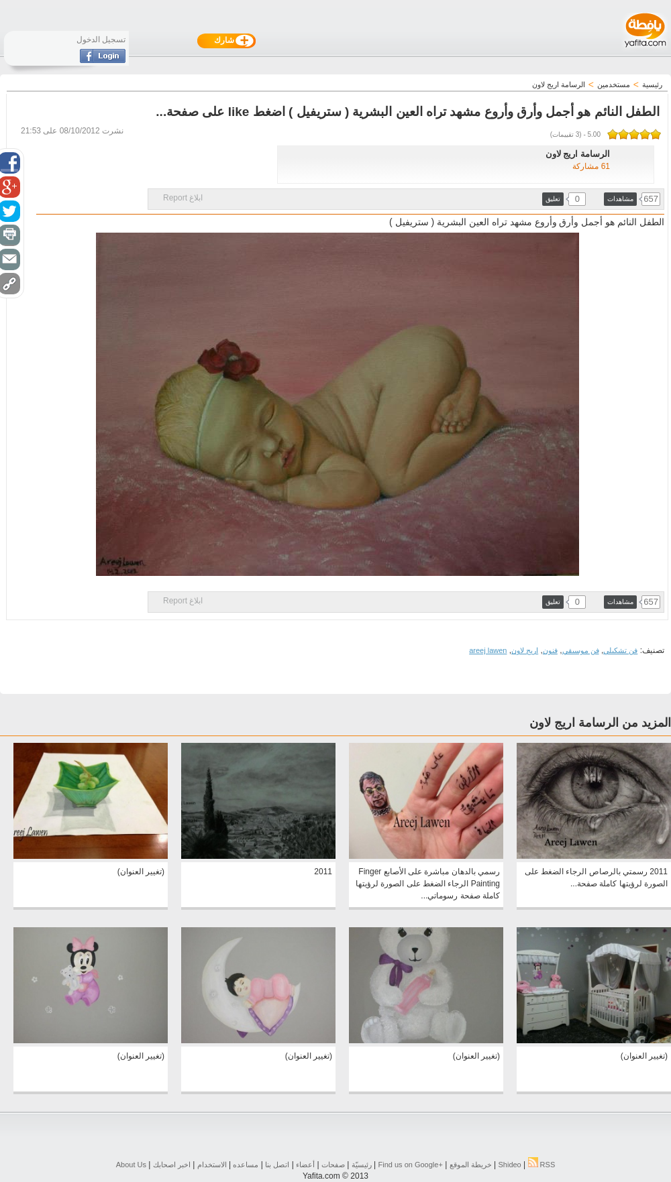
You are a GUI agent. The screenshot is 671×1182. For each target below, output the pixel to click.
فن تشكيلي (620, 650)
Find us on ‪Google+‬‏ (410, 1165)
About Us (131, 1165)
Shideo (509, 1165)
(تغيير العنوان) (140, 871)
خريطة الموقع (471, 1165)
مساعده (245, 1165)
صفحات (333, 1165)
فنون (550, 650)
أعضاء (305, 1165)
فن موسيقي (580, 650)
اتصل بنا (277, 1165)
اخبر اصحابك (172, 1165)
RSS (542, 1165)
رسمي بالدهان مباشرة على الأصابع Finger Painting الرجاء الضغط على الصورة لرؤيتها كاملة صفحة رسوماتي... (428, 883)
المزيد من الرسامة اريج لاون (600, 722)
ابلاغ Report (183, 197)
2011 (323, 871)
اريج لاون (524, 650)
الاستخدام (212, 1165)
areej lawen (488, 650)
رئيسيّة (362, 1165)
